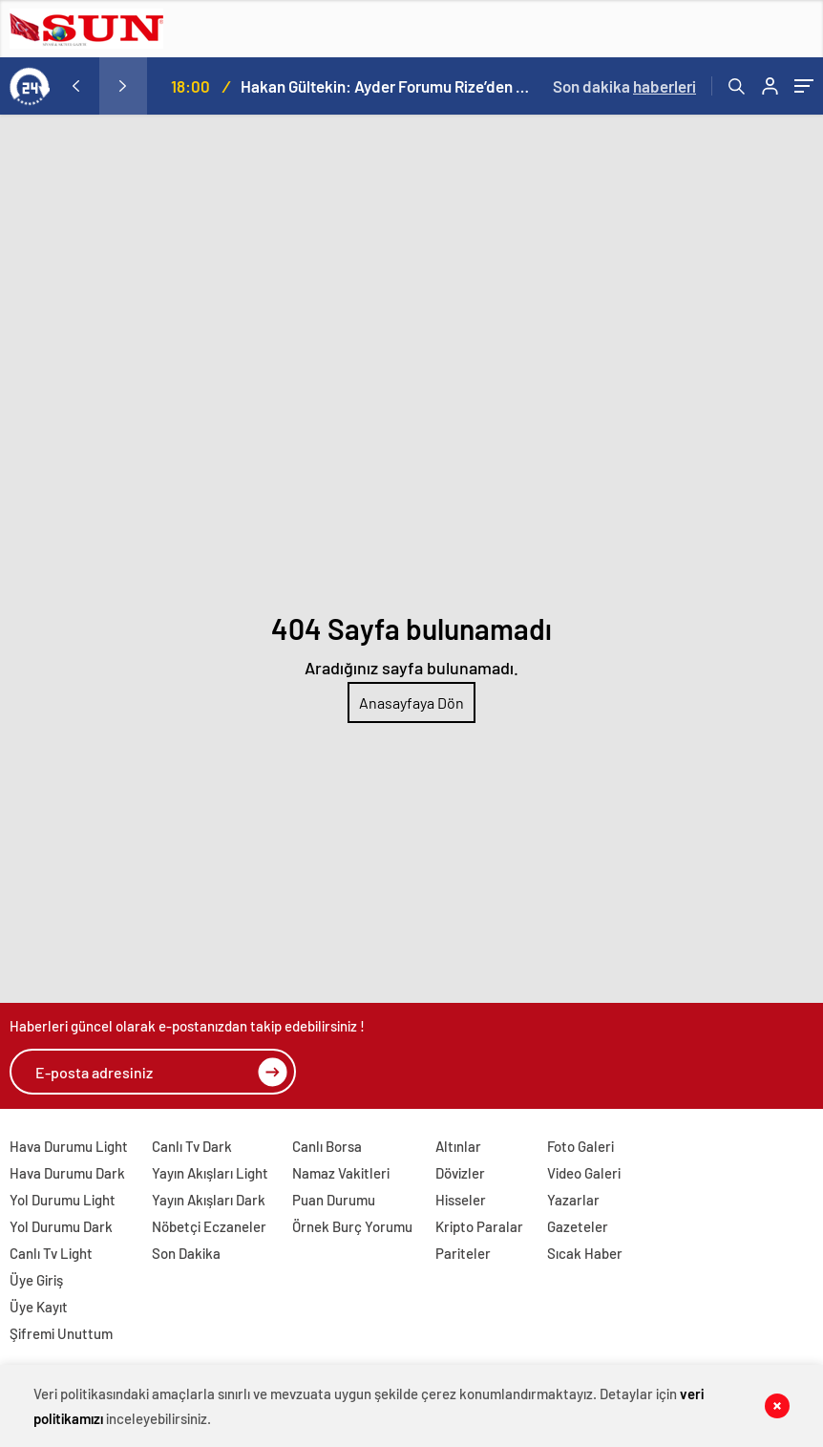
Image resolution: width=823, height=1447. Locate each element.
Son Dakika (186, 1253)
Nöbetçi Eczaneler (209, 1226)
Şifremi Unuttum (61, 1333)
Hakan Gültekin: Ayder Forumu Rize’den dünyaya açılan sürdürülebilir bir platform (386, 86)
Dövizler (460, 1172)
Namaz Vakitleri (341, 1172)
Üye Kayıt (39, 1306)
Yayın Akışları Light (210, 1172)
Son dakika (624, 86)
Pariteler (463, 1253)
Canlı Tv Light (51, 1253)
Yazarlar (573, 1199)
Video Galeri (584, 1172)
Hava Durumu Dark (67, 1172)
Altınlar (458, 1146)
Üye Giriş (36, 1279)
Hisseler (460, 1199)
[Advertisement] (411, 258)
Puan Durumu (333, 1199)
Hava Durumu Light (69, 1146)
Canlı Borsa (327, 1146)
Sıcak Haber (585, 1253)
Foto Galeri (580, 1146)
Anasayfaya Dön (411, 702)
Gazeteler (577, 1226)
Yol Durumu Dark (61, 1226)
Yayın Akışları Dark (208, 1199)
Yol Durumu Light (63, 1199)
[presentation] (75, 86)
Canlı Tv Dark (192, 1146)
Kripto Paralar (479, 1226)
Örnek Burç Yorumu (352, 1226)
